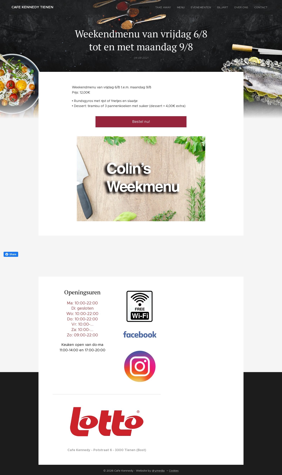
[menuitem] (148, 7)
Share (10, 254)
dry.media (158, 470)
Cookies (174, 470)
